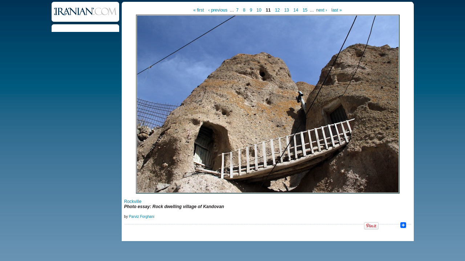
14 (296, 10)
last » (336, 10)
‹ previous (217, 10)
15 (305, 10)
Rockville (133, 201)
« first (198, 10)
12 (277, 10)
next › (321, 10)
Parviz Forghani (141, 217)
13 (286, 10)
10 (258, 10)
